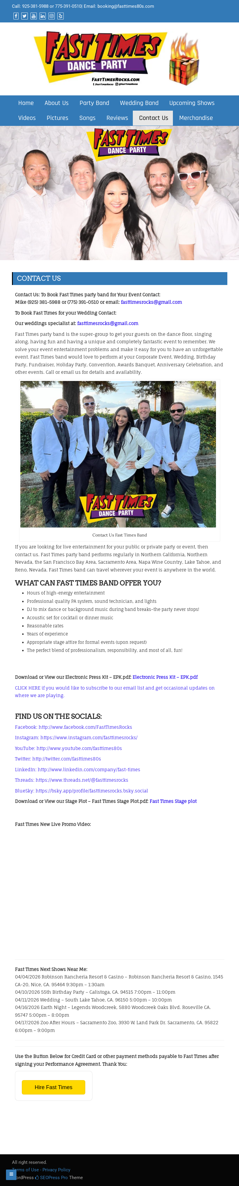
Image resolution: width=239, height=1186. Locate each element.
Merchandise (195, 118)
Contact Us (152, 118)
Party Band (93, 103)
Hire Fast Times (53, 1087)
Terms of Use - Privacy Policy (41, 1170)
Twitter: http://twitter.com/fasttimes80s (58, 759)
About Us (56, 103)
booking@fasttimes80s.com (126, 6)
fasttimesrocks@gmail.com (151, 302)
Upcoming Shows (191, 103)
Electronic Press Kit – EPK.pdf (165, 677)
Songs (86, 118)
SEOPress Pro (51, 1177)
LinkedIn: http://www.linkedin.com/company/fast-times (77, 769)
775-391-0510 (68, 6)
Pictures (56, 118)
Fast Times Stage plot (173, 801)
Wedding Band (138, 103)
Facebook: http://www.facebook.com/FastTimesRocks (73, 727)
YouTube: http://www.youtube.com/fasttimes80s (68, 748)
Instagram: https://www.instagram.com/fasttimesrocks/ (76, 737)
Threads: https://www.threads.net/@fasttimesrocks (71, 780)
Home (25, 103)
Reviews (116, 118)
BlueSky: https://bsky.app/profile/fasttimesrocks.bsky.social (81, 791)
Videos (26, 118)
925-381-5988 (35, 6)
